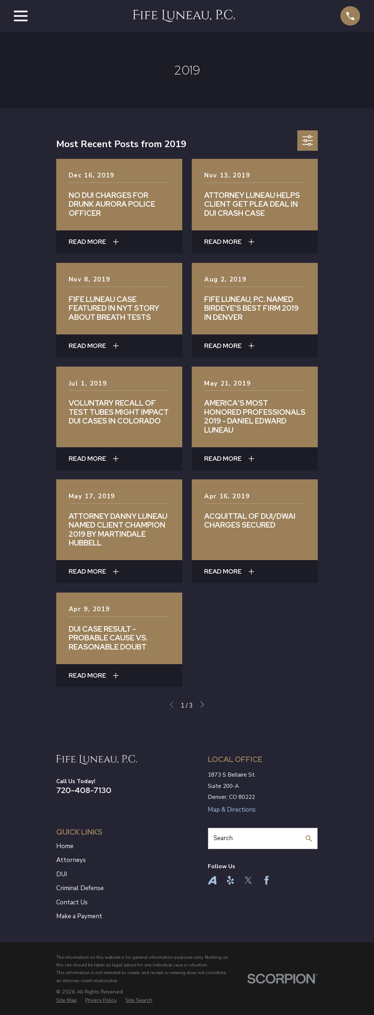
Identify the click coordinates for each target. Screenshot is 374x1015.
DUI (61, 874)
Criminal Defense (80, 888)
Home (64, 846)
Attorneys (71, 860)
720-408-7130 (83, 790)
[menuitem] (66, 1000)
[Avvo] (212, 880)
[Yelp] (230, 880)
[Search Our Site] (309, 838)
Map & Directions (232, 809)
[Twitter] (248, 880)
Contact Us (72, 902)
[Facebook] (266, 880)
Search (223, 838)
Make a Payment (79, 916)
